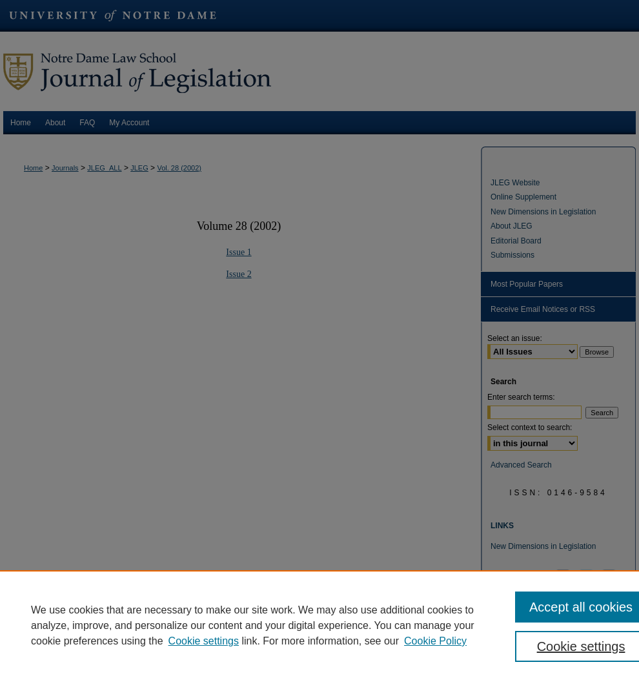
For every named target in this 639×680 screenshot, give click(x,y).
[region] (319, 625)
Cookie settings (203, 640)
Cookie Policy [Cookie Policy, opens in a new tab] (435, 640)
